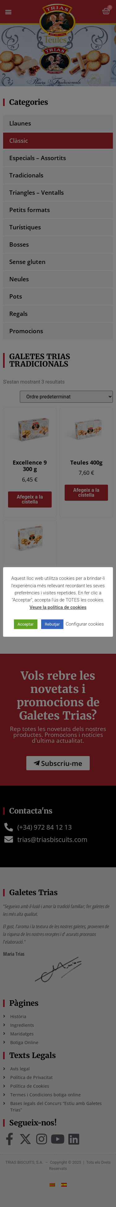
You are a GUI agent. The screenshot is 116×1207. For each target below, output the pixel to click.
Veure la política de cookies (58, 607)
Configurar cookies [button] (85, 624)
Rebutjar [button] (52, 624)
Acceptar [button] (26, 624)
